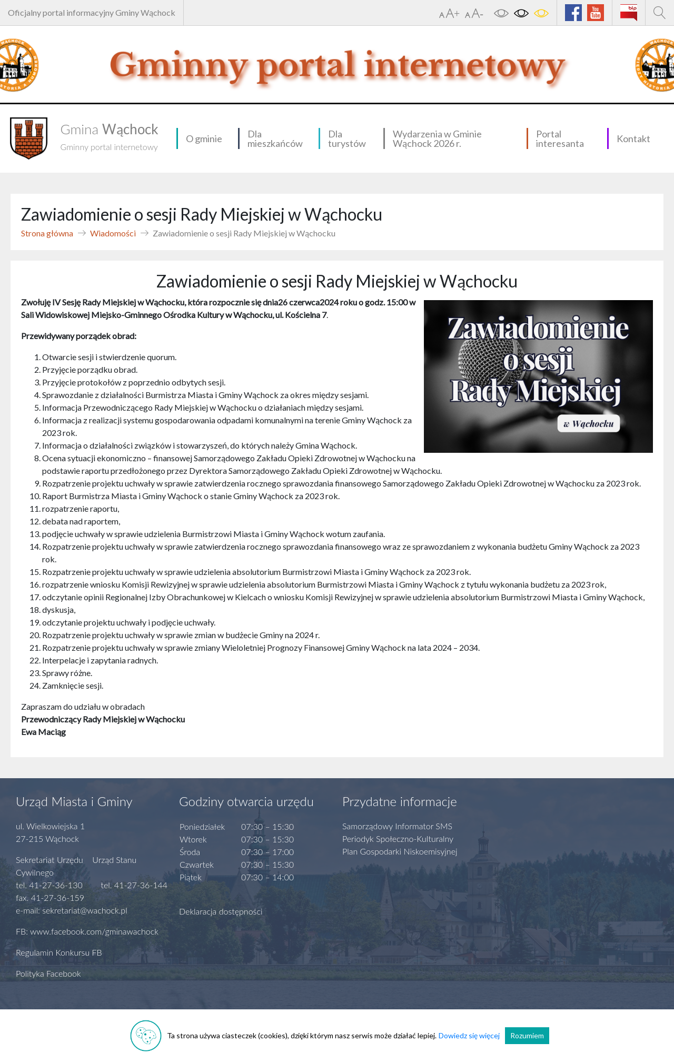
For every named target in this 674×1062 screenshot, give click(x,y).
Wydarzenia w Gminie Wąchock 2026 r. (437, 138)
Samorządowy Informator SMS (397, 826)
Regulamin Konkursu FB (59, 952)
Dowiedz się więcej (469, 1035)
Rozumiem (527, 1035)
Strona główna (47, 233)
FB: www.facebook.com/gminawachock (87, 931)
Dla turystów (347, 138)
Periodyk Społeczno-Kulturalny (397, 838)
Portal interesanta (560, 138)
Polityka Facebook (48, 973)
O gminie (204, 138)
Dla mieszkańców (275, 138)
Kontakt (633, 138)
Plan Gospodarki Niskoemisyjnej (400, 851)
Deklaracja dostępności (221, 911)
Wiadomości (113, 233)
